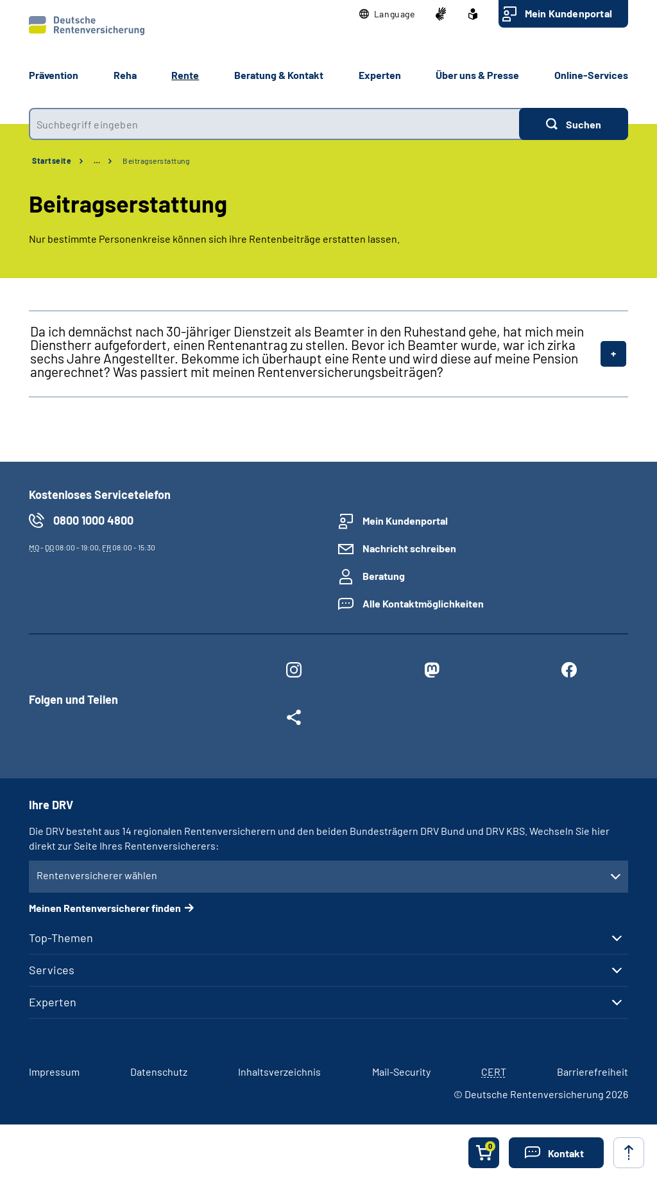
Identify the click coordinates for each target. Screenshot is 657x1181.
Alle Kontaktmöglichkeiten (423, 603)
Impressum (54, 1071)
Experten (52, 1002)
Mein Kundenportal (568, 13)
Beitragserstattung (156, 160)
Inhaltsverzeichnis (279, 1071)
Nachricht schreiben (409, 548)
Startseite (51, 160)
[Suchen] (573, 124)
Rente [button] (185, 75)
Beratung (384, 576)
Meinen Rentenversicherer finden (105, 908)
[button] (387, 14)
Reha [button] (125, 75)
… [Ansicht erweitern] (97, 160)
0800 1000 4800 (93, 520)
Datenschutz (158, 1071)
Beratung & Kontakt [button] (278, 75)
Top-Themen (61, 937)
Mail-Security (401, 1071)
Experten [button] (380, 75)
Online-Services (591, 75)
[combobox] (274, 124)
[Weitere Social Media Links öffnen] (294, 720)
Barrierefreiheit (592, 1071)
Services (51, 969)
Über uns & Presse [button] (477, 75)
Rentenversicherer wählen (97, 875)
